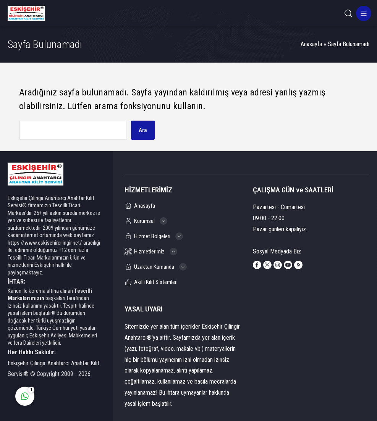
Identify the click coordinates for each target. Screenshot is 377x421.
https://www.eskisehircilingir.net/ (45, 242)
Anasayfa (311, 44)
